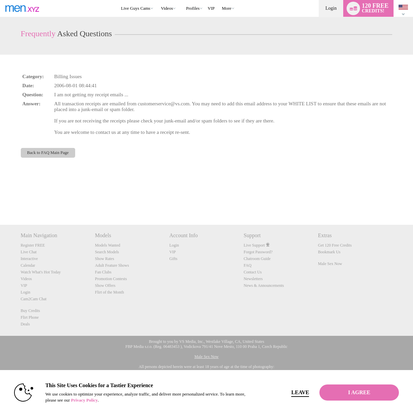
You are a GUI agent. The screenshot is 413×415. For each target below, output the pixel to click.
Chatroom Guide (257, 258)
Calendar (28, 265)
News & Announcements (264, 285)
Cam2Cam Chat (34, 299)
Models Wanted (107, 245)
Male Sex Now (330, 263)
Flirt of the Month (109, 292)
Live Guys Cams (135, 8)
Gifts (173, 258)
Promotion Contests (111, 278)
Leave (300, 392)
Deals (25, 324)
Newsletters (253, 278)
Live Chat (29, 252)
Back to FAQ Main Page (48, 152)
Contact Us (253, 272)
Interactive (29, 258)
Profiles (192, 8)
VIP (211, 8)
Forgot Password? (258, 252)
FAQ (247, 265)
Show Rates (104, 258)
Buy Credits (30, 310)
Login (331, 8)
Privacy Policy (84, 400)
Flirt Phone (30, 317)
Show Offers (105, 285)
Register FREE (33, 245)
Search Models (107, 252)
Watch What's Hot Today (41, 272)
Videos (167, 8)
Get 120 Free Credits (335, 245)
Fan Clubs (103, 272)
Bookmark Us (329, 252)
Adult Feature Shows (112, 265)
